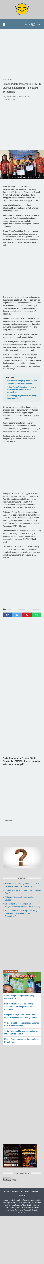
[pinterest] (27, 615)
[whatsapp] (36, 615)
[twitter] (17, 615)
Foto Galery (24, 1192)
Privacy (22, 1195)
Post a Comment (9, 99)
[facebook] (7, 615)
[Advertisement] (22, 54)
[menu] (4, 24)
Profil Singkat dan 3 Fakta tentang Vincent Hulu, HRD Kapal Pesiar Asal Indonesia (19, 1007)
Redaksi (6, 1192)
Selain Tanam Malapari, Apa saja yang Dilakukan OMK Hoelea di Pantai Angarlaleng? (21, 389)
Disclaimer (34, 1192)
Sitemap (15, 1192)
